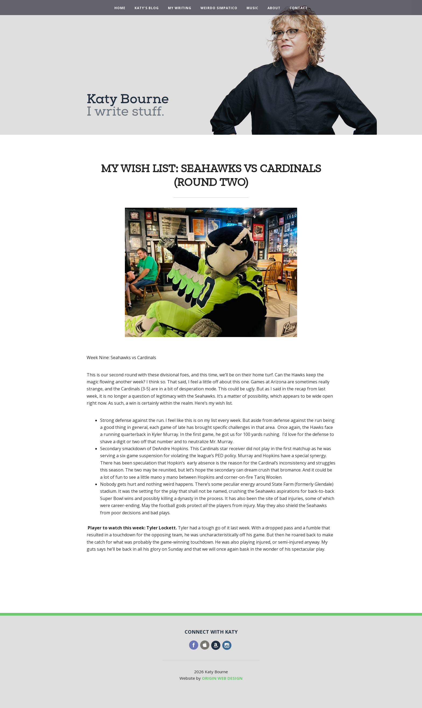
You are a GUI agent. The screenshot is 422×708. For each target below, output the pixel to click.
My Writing (179, 8)
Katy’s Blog (147, 8)
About (274, 8)
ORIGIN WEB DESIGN (222, 678)
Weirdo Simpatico (219, 8)
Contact (299, 8)
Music (252, 8)
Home (119, 8)
